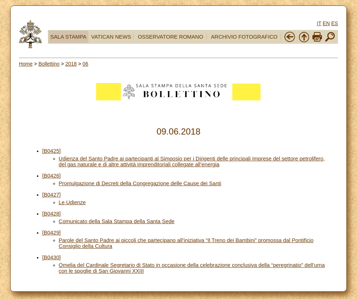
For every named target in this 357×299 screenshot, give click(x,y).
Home (26, 64)
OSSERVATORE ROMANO (170, 37)
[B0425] (51, 151)
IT (319, 23)
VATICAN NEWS (111, 37)
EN (326, 23)
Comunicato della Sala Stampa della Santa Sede (117, 221)
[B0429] (51, 233)
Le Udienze (72, 202)
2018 (71, 64)
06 (85, 64)
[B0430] (51, 257)
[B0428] (51, 214)
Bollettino (49, 64)
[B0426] (51, 176)
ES (334, 23)
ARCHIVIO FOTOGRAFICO (244, 37)
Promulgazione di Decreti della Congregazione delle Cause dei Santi (140, 183)
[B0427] (51, 195)
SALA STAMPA (68, 37)
